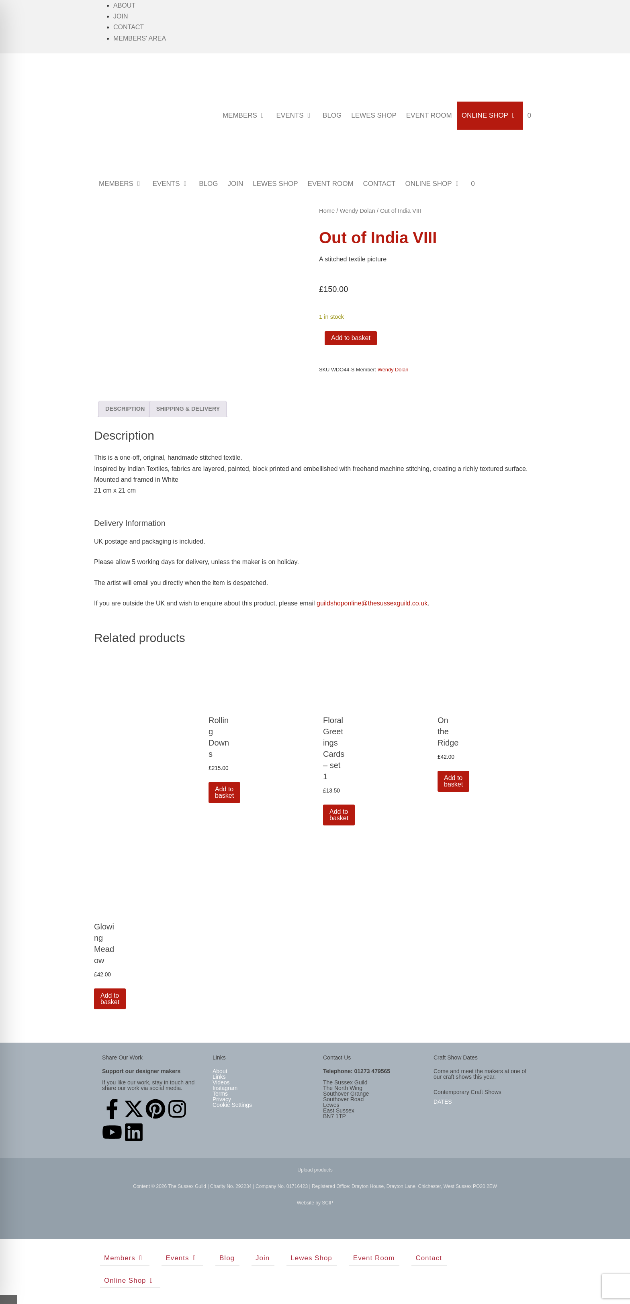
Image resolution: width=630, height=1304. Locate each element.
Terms (220, 1093)
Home (327, 211)
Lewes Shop (373, 115)
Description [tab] (125, 408)
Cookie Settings (232, 1105)
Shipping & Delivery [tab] (188, 408)
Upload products (314, 1170)
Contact (128, 27)
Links (219, 1077)
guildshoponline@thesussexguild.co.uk (372, 603)
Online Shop (492, 116)
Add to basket (350, 337)
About (124, 5)
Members (247, 116)
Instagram (225, 1088)
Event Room (429, 115)
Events (297, 116)
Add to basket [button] (224, 792)
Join (120, 16)
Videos (221, 1082)
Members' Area (139, 38)
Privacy (222, 1099)
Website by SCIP (315, 1203)
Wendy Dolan (357, 211)
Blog (332, 115)
